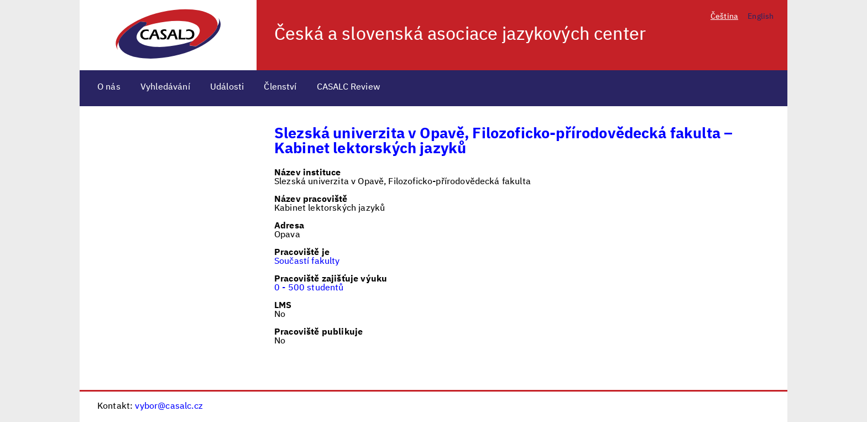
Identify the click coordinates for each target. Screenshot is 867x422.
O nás (109, 87)
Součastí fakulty (307, 261)
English (761, 16)
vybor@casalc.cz (168, 406)
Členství (280, 87)
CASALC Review (348, 87)
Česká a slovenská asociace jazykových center (460, 35)
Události (227, 87)
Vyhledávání (165, 87)
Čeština (724, 16)
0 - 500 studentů (309, 288)
